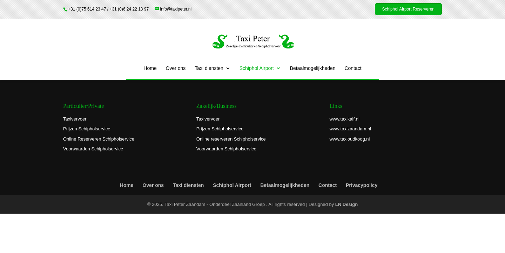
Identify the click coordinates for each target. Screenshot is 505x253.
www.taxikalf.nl (344, 119)
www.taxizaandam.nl (350, 128)
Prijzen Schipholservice (86, 128)
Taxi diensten (209, 68)
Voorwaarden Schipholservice (93, 148)
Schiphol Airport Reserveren (408, 9)
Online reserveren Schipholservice (231, 139)
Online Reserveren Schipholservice (98, 139)
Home (149, 68)
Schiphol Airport (257, 68)
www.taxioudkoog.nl (350, 139)
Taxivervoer (74, 119)
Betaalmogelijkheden (313, 68)
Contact (352, 68)
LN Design (346, 204)
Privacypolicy (361, 185)
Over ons (176, 68)
